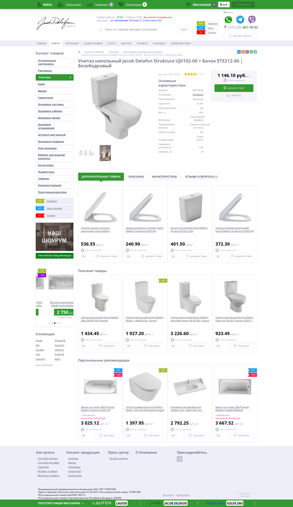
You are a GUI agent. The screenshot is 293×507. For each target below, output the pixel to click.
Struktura (198, 94)
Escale (39, 340)
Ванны (54, 91)
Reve (57, 359)
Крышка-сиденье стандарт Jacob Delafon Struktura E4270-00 (144, 229)
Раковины (54, 70)
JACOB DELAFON (175, 503)
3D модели (159, 43)
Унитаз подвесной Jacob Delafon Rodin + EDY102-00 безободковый (145, 409)
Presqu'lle (60, 340)
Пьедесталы (46, 172)
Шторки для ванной (52, 134)
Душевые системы (54, 104)
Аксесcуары (46, 165)
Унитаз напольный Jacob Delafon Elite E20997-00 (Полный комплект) (100, 320)
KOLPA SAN (235, 503)
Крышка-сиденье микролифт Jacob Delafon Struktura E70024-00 (234, 229)
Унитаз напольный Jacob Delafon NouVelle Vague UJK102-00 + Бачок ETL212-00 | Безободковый (190, 320)
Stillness (59, 349)
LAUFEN (121, 503)
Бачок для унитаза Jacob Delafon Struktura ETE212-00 (189, 229)
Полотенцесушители (54, 192)
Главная (41, 43)
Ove (38, 354)
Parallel (40, 349)
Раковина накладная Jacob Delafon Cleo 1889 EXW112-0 (186, 409)
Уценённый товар (181, 43)
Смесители (54, 97)
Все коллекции (44, 364)
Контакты (142, 43)
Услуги (112, 43)
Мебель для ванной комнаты (54, 156)
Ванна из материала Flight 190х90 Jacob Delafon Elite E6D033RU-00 (55, 304)
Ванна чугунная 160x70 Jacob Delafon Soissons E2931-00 (97, 409)
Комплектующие (54, 185)
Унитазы (54, 77)
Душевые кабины (54, 111)
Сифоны (54, 178)
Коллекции (72, 43)
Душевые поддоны (51, 141)
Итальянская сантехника (54, 62)
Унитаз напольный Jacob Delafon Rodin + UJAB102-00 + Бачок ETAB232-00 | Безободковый (145, 320)
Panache (59, 345)
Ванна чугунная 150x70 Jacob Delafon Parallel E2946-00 (232, 409)
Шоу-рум (126, 43)
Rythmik (59, 354)
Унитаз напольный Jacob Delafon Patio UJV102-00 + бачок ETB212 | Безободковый (234, 320)
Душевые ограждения (46, 126)
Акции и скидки (93, 43)
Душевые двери (54, 118)
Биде (54, 84)
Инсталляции (54, 148)
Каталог (55, 43)
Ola (37, 345)
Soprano (40, 359)
